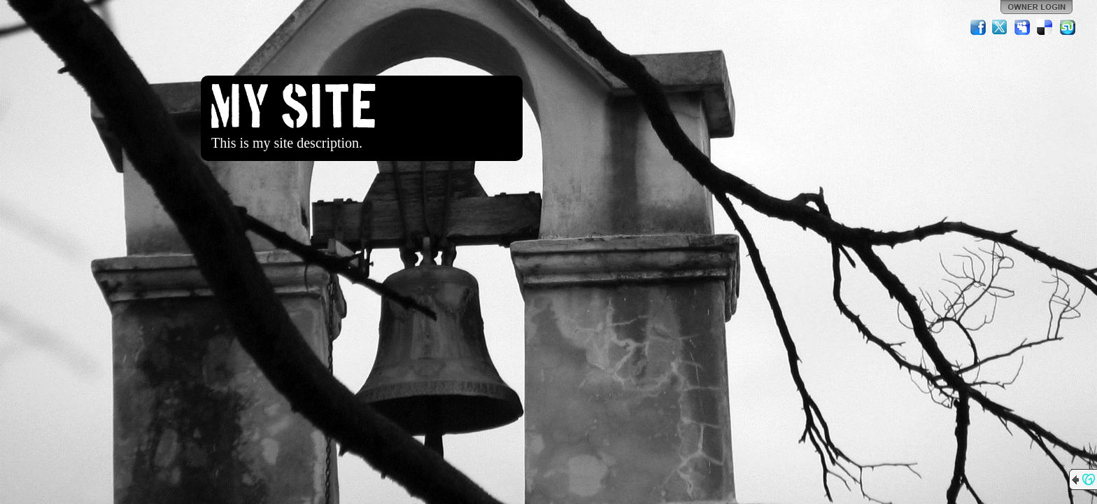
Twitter (1000, 27)
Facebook (978, 27)
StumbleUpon (1067, 27)
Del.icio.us (1045, 27)
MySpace (1023, 27)
